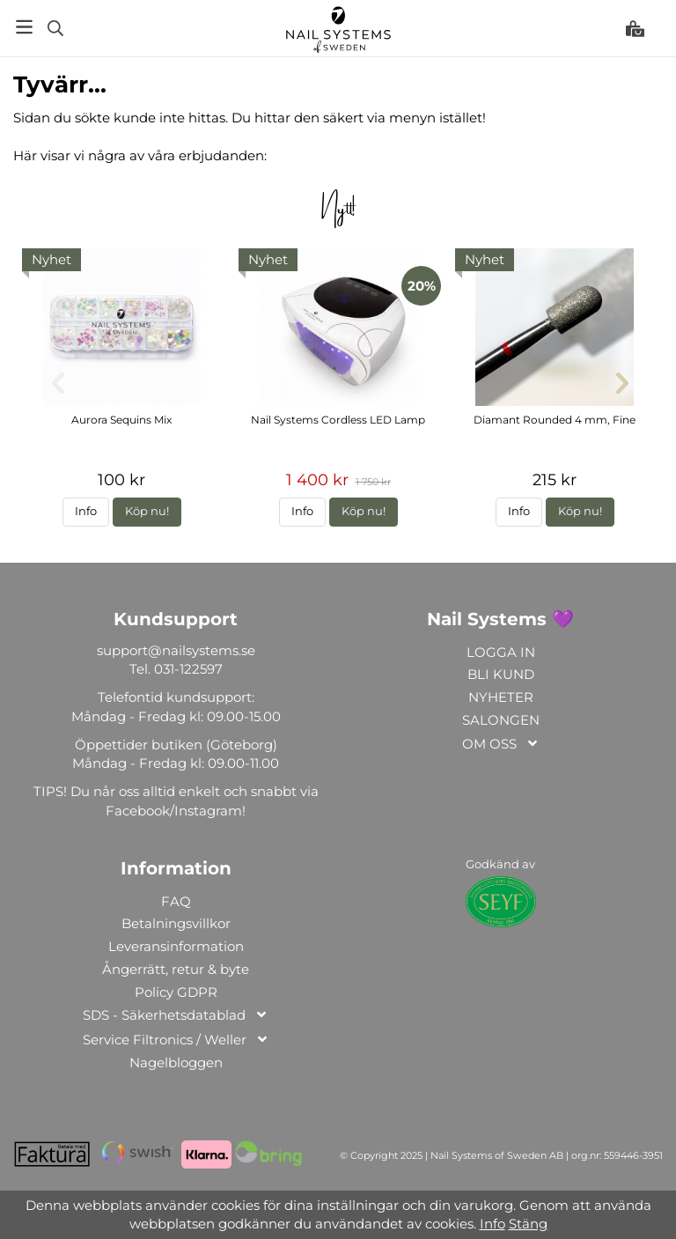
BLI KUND (500, 674)
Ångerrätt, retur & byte (175, 969)
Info (86, 511)
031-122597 (188, 668)
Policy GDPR (176, 992)
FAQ (176, 901)
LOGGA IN (501, 652)
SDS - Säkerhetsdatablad (175, 1016)
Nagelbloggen (176, 1062)
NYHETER (500, 697)
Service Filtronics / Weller (176, 1040)
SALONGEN (501, 720)
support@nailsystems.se (176, 650)
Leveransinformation (176, 946)
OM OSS (501, 744)
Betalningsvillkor (176, 923)
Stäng (528, 1223)
